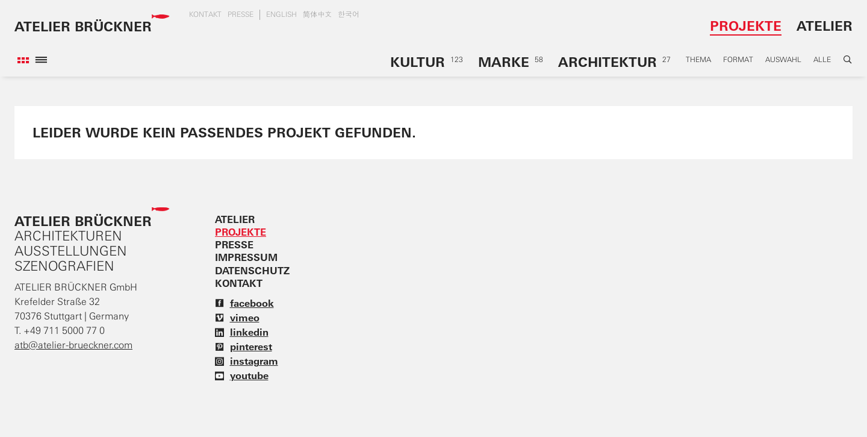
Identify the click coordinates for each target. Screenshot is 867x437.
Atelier (825, 25)
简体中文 (317, 14)
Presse (240, 14)
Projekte (746, 25)
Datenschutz (252, 271)
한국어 (348, 14)
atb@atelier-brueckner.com (73, 345)
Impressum (246, 257)
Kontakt (205, 14)
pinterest (243, 347)
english (281, 14)
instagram (246, 361)
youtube (242, 375)
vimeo (237, 318)
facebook (244, 303)
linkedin (242, 332)
